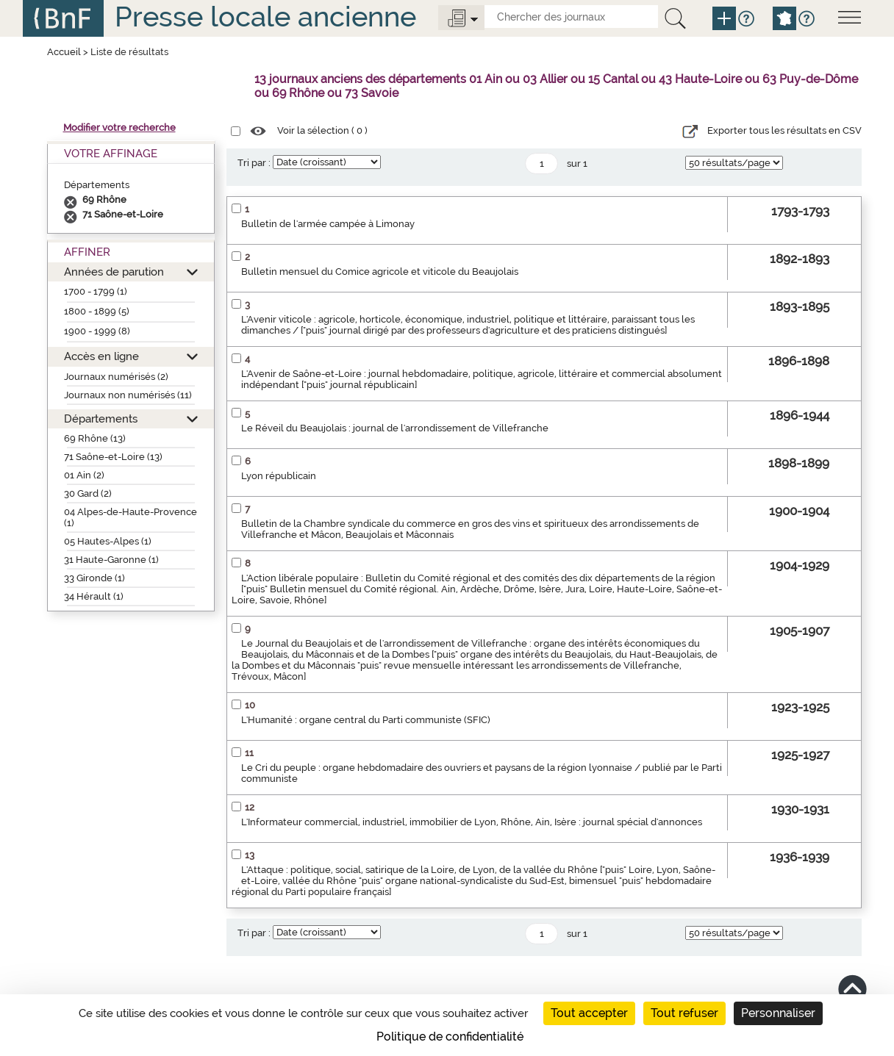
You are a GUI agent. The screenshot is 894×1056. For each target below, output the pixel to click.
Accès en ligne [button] (101, 356)
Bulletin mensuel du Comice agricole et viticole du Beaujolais (379, 271)
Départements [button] (100, 418)
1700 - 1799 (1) (95, 291)
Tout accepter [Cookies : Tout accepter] (589, 1013)
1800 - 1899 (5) (96, 311)
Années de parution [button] (114, 271)
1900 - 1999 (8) (97, 331)
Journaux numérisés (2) (116, 376)
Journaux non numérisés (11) (128, 395)
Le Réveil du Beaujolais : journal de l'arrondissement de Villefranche (394, 428)
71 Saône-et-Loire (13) (113, 456)
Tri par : (254, 162)
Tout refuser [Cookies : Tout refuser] (684, 1013)
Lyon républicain (278, 475)
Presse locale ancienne (265, 16)
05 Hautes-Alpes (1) (107, 541)
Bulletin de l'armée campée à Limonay (328, 223)
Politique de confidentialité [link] (449, 1037)
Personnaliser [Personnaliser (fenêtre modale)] (778, 1013)
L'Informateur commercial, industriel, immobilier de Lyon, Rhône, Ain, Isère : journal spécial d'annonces (471, 821)
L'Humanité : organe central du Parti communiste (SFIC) (365, 719)
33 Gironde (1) (94, 577)
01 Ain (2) (84, 475)
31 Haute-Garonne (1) (111, 559)
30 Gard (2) (88, 493)
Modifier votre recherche (119, 127)
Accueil (64, 51)
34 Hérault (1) (94, 596)
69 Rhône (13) (95, 438)
